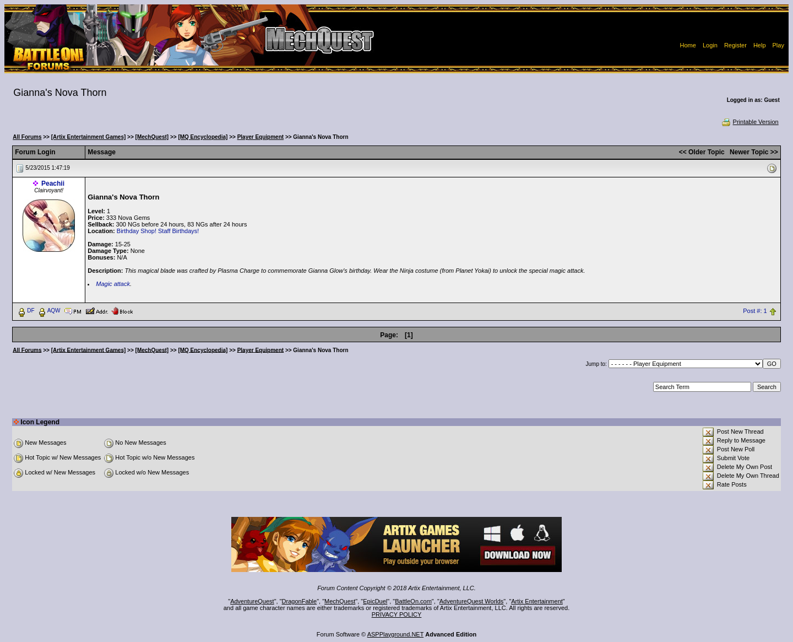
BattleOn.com (413, 601)
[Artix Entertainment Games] (88, 137)
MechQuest (339, 601)
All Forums (27, 137)
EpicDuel (375, 601)
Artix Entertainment (537, 601)
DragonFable (299, 601)
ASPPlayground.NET (395, 634)
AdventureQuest (252, 601)
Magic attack (113, 283)
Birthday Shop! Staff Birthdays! (158, 231)
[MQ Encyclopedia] (202, 137)
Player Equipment (260, 137)
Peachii (52, 183)
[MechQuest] (152, 137)
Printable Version (750, 121)
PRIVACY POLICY (397, 614)
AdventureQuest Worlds (471, 601)
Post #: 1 (755, 310)
